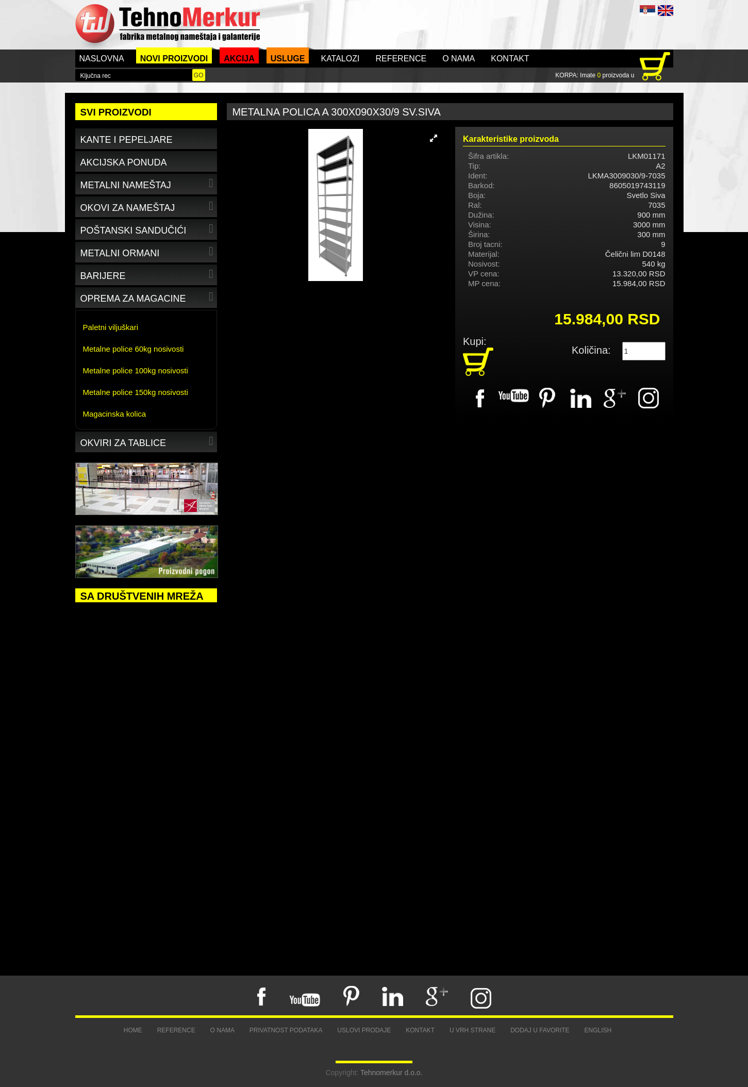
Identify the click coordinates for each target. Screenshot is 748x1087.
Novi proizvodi (174, 58)
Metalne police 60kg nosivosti (133, 348)
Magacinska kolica (114, 413)
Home (133, 1030)
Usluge (288, 58)
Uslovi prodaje (364, 1030)
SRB (647, 10)
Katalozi (340, 58)
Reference (400, 58)
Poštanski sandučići (148, 229)
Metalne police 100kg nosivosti (135, 370)
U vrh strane (472, 1030)
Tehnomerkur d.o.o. (391, 1072)
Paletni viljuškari (111, 327)
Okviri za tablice (148, 441)
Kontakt (510, 58)
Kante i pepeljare (126, 140)
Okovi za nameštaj (148, 206)
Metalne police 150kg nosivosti (135, 392)
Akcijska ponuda (123, 162)
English (598, 1030)
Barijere (148, 274)
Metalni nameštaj (148, 183)
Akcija (239, 58)
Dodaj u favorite (539, 1030)
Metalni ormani (148, 251)
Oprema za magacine (148, 297)
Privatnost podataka (286, 1030)
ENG (665, 10)
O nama (458, 58)
